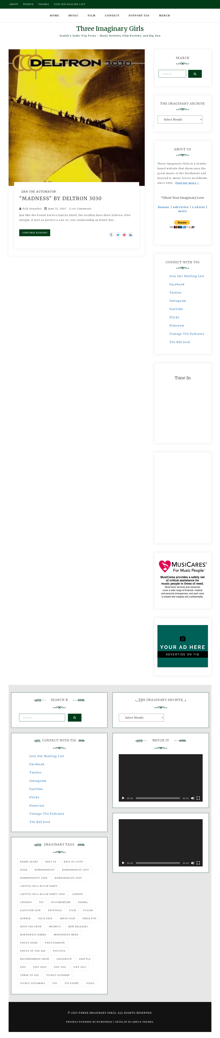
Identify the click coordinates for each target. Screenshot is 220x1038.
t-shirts (198, 207)
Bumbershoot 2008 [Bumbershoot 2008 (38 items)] (33, 878)
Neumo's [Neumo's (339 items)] (55, 926)
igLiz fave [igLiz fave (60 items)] (45, 918)
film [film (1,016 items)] (72, 910)
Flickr (174, 317)
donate (163, 207)
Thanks (43, 4)
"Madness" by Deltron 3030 (60, 198)
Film (92, 15)
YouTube (176, 309)
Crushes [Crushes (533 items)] (26, 902)
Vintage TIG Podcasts (187, 334)
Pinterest (177, 325)
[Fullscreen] (198, 798)
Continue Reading (34, 232)
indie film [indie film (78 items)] (67, 918)
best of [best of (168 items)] (50, 861)
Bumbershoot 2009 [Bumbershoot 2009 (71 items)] (68, 878)
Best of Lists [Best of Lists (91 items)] (73, 861)
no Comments (80, 208)
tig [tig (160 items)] (54, 983)
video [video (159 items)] (90, 983)
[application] (161, 778)
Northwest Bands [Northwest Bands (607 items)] (33, 934)
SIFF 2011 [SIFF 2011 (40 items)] (60, 967)
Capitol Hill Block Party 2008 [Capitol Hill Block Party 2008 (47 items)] (42, 894)
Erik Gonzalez (32, 208)
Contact (112, 15)
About (13, 4)
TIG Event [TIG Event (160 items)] (72, 983)
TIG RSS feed (179, 342)
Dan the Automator (38, 191)
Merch (164, 15)
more (182, 211)
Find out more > (187, 182)
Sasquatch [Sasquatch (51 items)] (64, 959)
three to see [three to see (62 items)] (29, 975)
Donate (28, 4)
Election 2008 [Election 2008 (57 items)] (30, 910)
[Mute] (192, 798)
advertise (181, 207)
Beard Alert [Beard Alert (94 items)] (29, 861)
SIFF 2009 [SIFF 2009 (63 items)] (39, 967)
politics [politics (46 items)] (59, 951)
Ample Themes (142, 1022)
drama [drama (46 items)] (82, 902)
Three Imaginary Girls (110, 29)
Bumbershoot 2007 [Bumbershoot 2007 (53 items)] (75, 870)
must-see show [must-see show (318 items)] (31, 926)
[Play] (123, 798)
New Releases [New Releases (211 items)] (78, 926)
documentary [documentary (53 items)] (61, 902)
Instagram (177, 300)
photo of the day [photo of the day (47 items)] (33, 951)
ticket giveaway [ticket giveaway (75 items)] (58, 975)
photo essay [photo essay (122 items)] (29, 942)
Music (73, 15)
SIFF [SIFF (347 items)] (23, 967)
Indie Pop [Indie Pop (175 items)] (89, 918)
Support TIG (139, 15)
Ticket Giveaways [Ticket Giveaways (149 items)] (32, 983)
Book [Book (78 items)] (23, 870)
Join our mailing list (69, 4)
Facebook (177, 284)
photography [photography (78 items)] (55, 942)
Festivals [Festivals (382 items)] (55, 910)
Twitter (175, 292)
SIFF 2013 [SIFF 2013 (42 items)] (80, 967)
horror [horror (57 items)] (25, 918)
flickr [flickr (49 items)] (88, 910)
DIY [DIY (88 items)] (41, 902)
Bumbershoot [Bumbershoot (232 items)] (45, 870)
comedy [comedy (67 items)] (77, 894)
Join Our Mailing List (187, 276)
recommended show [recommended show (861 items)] (34, 959)
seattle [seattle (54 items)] (85, 959)
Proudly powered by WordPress (89, 1022)
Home (54, 15)
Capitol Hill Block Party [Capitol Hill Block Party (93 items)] (39, 886)
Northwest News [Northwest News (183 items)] (66, 934)
